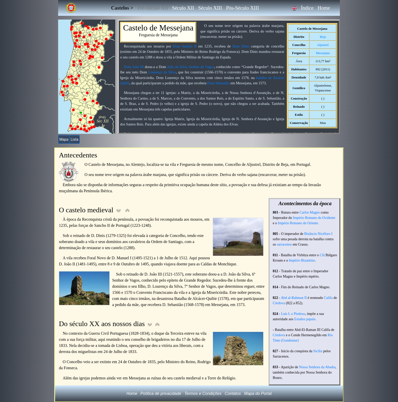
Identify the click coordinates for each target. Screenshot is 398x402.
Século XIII (210, 8)
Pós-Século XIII (242, 8)
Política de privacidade (160, 393)
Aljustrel (322, 45)
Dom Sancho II (185, 46)
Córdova (279, 303)
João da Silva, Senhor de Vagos (190, 67)
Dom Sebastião (218, 83)
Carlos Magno (310, 212)
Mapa (63, 139)
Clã (322, 255)
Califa (328, 298)
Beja (323, 37)
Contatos (233, 393)
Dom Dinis (241, 46)
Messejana (323, 53)
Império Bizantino (302, 260)
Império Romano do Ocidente (314, 218)
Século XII (183, 8)
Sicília (317, 351)
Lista (74, 139)
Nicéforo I (325, 234)
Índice (307, 8)
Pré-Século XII (152, 8)
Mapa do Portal (258, 393)
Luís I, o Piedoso (293, 314)
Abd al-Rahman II (294, 298)
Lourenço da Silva (162, 72)
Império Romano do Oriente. (298, 223)
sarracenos (284, 244)
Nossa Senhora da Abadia (317, 367)
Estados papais (304, 319)
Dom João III (134, 67)
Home (324, 8)
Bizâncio (310, 234)
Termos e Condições (202, 393)
